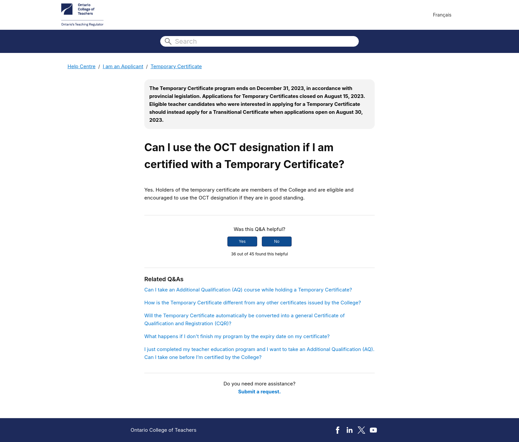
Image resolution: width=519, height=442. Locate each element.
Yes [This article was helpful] (242, 241)
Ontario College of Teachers (164, 430)
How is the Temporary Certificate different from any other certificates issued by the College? (252, 302)
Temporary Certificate (176, 66)
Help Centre (82, 66)
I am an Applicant (123, 66)
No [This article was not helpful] (276, 241)
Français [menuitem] (442, 15)
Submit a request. (259, 391)
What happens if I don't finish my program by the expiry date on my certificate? (237, 336)
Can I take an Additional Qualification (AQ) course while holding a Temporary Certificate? (248, 290)
